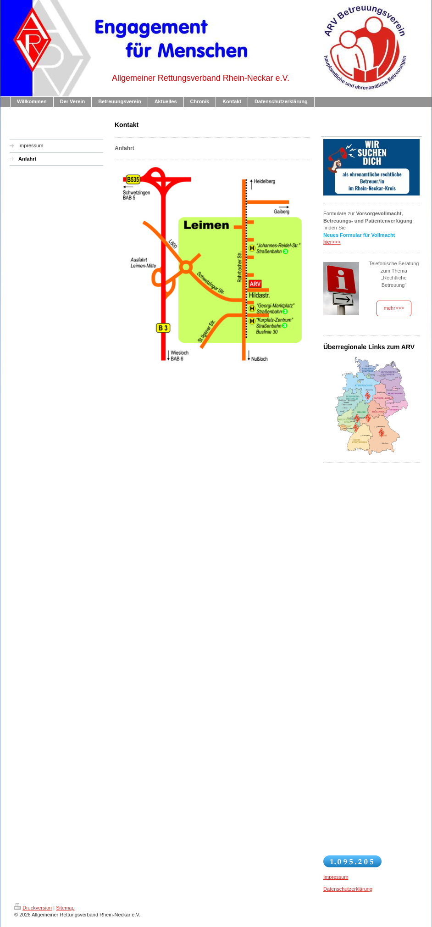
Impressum (335, 877)
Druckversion (33, 907)
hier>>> (332, 242)
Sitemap (65, 907)
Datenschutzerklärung (347, 889)
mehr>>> (394, 308)
